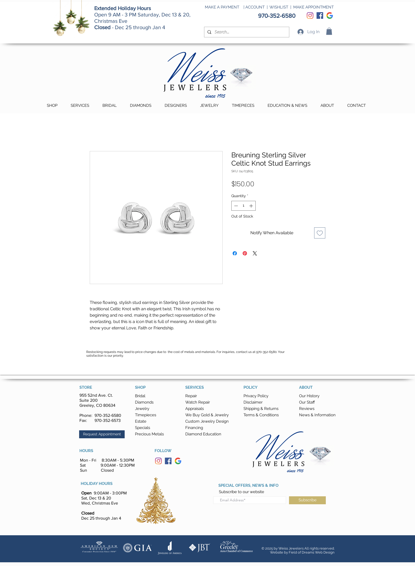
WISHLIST (278, 7)
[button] (329, 31)
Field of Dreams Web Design (312, 552)
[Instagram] (310, 15)
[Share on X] (255, 253)
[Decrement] (235, 205)
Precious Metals (149, 434)
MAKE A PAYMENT (222, 7)
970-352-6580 (107, 415)
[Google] (329, 15)
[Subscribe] (307, 500)
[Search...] (246, 32)
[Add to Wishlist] (319, 232)
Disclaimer (253, 402)
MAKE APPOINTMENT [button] (313, 7)
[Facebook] (320, 15)
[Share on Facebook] (235, 253)
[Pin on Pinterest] (245, 253)
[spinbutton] (243, 205)
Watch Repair (197, 402)
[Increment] (251, 205)
